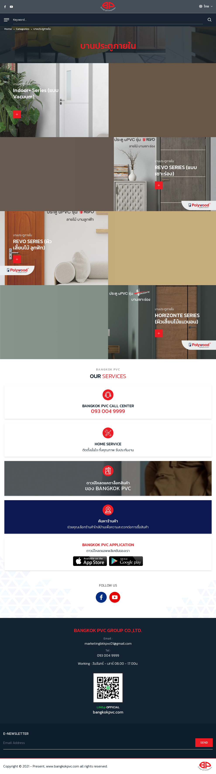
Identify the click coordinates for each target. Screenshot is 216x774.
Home (8, 28)
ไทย (204, 6)
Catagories (22, 28)
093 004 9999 (108, 655)
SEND (204, 742)
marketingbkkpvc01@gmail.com (108, 643)
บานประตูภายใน (42, 28)
